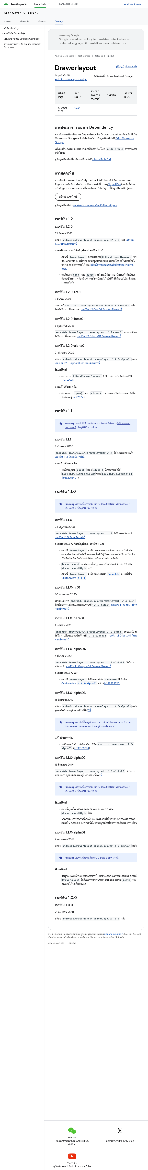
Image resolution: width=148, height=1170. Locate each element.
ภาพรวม (7, 21)
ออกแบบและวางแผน (69, 3)
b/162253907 (70, 477)
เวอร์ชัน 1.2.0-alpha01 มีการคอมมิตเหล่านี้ (77, 363)
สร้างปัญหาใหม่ (68, 196)
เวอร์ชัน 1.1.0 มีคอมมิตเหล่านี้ (70, 537)
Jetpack (33, 13)
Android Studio (133, 3)
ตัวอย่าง (42, 21)
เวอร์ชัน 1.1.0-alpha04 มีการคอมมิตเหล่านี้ (88, 666)
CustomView (73, 578)
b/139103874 (81, 748)
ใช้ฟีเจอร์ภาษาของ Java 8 (80, 726)
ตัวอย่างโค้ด (131, 66)
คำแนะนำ (24, 21)
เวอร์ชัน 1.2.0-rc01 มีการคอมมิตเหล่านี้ (101, 309)
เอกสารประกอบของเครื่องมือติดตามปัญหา (95, 205)
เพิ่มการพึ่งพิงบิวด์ (101, 159)
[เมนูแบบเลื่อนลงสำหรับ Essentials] (50, 4)
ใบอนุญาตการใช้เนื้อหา (113, 934)
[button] (21, 28)
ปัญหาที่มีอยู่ (114, 184)
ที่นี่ (89, 710)
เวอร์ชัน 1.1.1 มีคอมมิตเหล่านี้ (70, 457)
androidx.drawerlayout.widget (71, 79)
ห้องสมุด (110, 56)
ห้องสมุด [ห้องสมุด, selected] (59, 21)
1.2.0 (77, 107)
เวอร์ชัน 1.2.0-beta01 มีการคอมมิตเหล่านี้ (99, 336)
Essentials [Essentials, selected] (40, 3)
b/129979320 (112, 683)
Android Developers (64, 56)
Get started (13, 13)
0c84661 (67, 380)
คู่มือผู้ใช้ (120, 66)
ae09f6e (78, 397)
